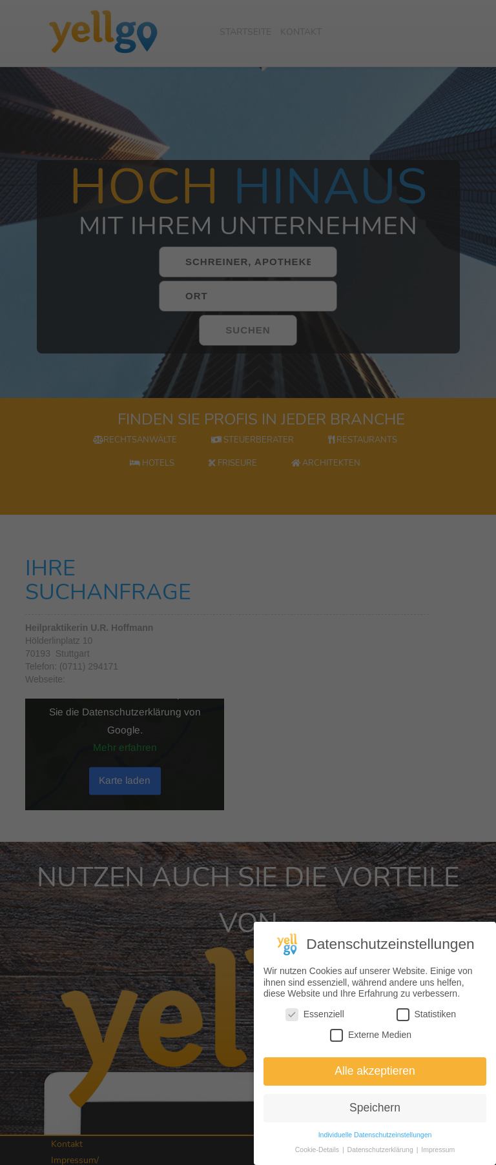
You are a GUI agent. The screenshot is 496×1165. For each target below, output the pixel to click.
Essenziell (314, 1016)
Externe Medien (370, 1036)
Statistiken (427, 1016)
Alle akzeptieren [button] (375, 1072)
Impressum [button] (438, 1150)
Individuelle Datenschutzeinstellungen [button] (375, 1135)
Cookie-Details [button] (318, 1150)
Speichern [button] (374, 1108)
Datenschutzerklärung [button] (381, 1150)
